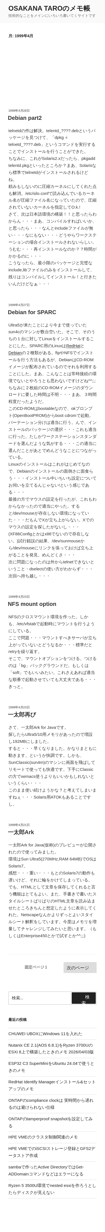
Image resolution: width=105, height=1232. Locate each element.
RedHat (73, 345)
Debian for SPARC (32, 312)
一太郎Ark (21, 832)
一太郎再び (22, 714)
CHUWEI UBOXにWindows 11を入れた (45, 1033)
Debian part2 (25, 118)
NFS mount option (32, 604)
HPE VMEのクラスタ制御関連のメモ (43, 1137)
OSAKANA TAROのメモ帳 (49, 8)
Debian (15, 352)
